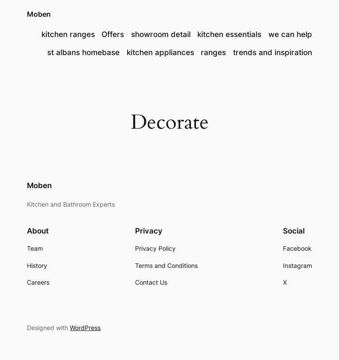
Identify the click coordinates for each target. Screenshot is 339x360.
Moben (39, 14)
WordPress (85, 327)
